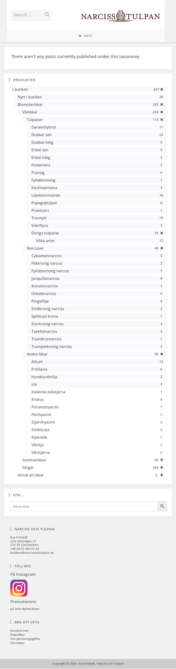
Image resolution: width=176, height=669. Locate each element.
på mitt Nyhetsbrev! (24, 609)
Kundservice (19, 631)
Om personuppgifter (25, 639)
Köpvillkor (17, 635)
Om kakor (17, 643)
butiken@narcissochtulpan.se (32, 553)
